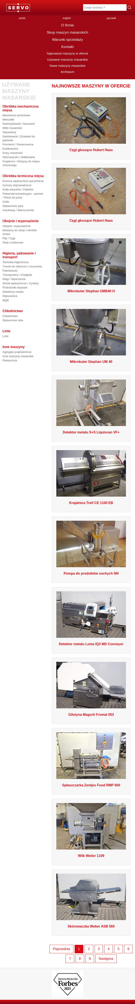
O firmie (67, 25)
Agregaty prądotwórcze (17, 352)
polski (22, 18)
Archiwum (67, 72)
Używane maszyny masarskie (67, 59)
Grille (6, 201)
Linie (5, 336)
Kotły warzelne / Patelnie (18, 189)
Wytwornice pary (13, 206)
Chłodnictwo (10, 316)
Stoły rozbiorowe (13, 242)
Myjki (6, 300)
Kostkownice (10, 148)
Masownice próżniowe (16, 115)
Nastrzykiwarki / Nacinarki (19, 123)
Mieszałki (8, 119)
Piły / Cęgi (9, 238)
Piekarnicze (10, 360)
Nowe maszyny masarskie (67, 65)
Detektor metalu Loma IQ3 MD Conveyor (91, 644)
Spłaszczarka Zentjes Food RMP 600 (91, 785)
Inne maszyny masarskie (18, 356)
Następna (106, 958)
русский (111, 18)
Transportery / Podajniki (17, 274)
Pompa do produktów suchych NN (91, 573)
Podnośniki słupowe (15, 287)
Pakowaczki (10, 270)
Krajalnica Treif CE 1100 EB (91, 503)
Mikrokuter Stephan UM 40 (91, 361)
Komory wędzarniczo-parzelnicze (23, 181)
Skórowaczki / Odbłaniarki (19, 157)
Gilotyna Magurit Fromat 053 (91, 714)
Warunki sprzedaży (67, 39)
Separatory (9, 132)
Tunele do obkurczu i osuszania (22, 266)
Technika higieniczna (15, 262)
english (67, 18)
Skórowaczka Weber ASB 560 (91, 926)
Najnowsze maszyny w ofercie (67, 53)
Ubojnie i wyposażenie (17, 226)
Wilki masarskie (12, 128)
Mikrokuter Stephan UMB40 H (91, 291)
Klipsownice (10, 296)
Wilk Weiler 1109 (91, 856)
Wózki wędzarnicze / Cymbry (21, 283)
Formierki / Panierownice (18, 144)
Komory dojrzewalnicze (17, 185)
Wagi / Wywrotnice (14, 279)
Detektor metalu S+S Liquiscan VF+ (91, 432)
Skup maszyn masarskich (67, 32)
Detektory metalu (13, 291)
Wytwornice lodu (13, 320)
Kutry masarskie (13, 152)
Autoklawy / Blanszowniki (18, 210)
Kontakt (67, 47)
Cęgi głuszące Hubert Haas (91, 150)
